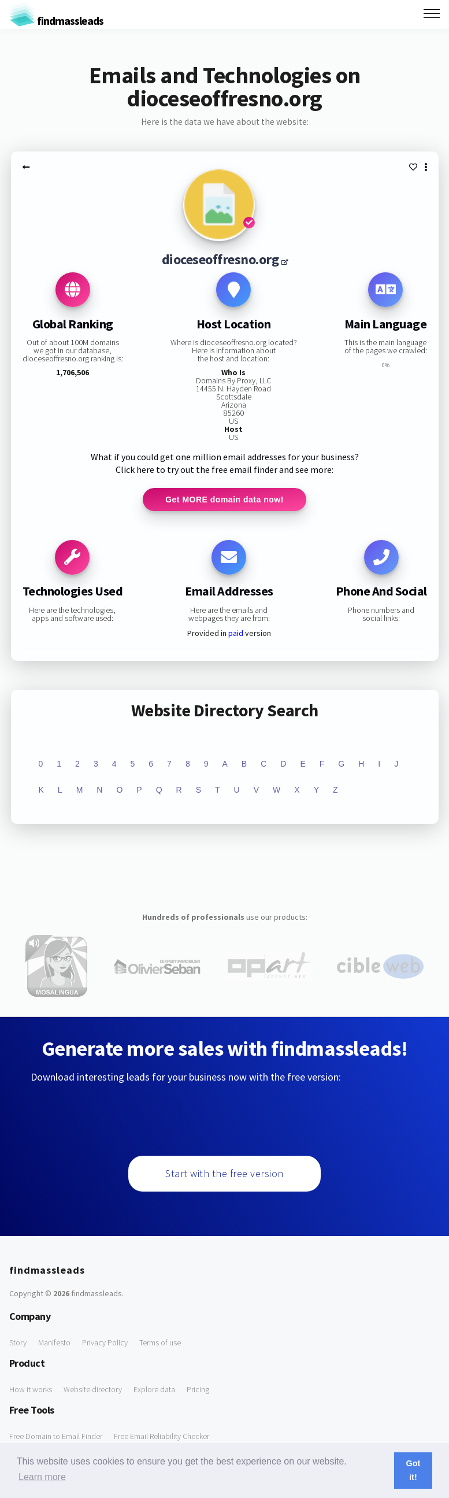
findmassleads (56, 20)
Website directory (93, 1389)
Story (18, 1342)
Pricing (198, 1389)
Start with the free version (224, 1173)
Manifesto (54, 1342)
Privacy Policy (105, 1342)
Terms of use (160, 1342)
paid (235, 633)
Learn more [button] (42, 1477)
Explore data (154, 1389)
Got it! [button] (413, 1470)
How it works (30, 1389)
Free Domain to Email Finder (55, 1436)
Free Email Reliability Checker (161, 1436)
